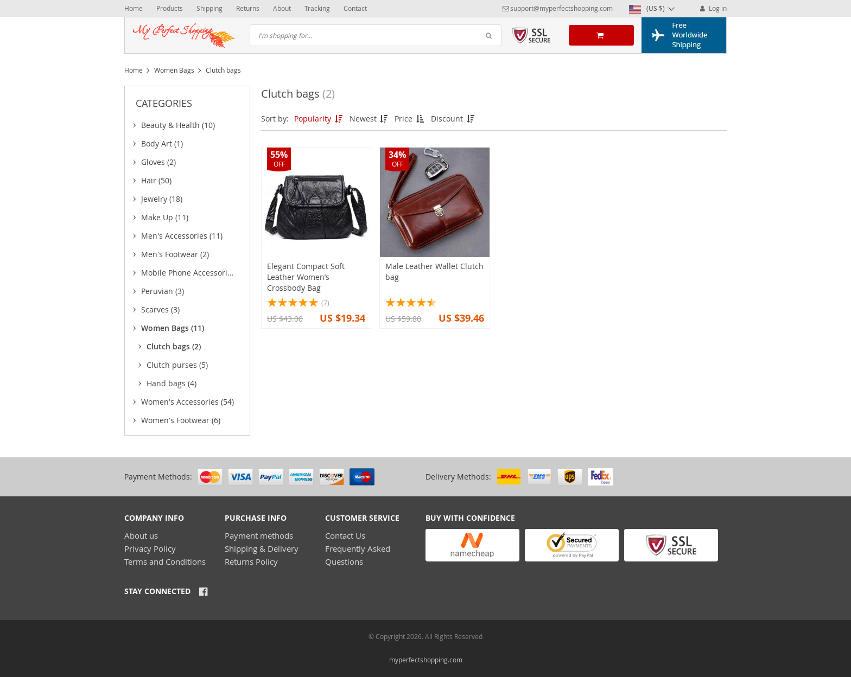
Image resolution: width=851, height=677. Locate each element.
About (282, 8)
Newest (370, 118)
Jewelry (161, 199)
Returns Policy (251, 561)
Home (133, 8)
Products (169, 8)
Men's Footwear (175, 254)
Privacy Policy (150, 548)
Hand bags (171, 383)
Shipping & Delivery (262, 548)
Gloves (158, 162)
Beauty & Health (178, 125)
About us (141, 535)
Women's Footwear (180, 420)
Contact (355, 8)
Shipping (209, 8)
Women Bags (174, 70)
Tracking (317, 8)
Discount (453, 118)
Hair (156, 180)
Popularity (319, 118)
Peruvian (162, 291)
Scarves (160, 309)
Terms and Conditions (165, 561)
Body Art (162, 143)
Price (410, 118)
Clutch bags (174, 346)
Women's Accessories (187, 402)
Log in (712, 8)
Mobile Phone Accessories (188, 274)
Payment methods (259, 535)
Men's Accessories (182, 236)
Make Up (164, 217)
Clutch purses (177, 365)
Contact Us (345, 535)
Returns (247, 8)
